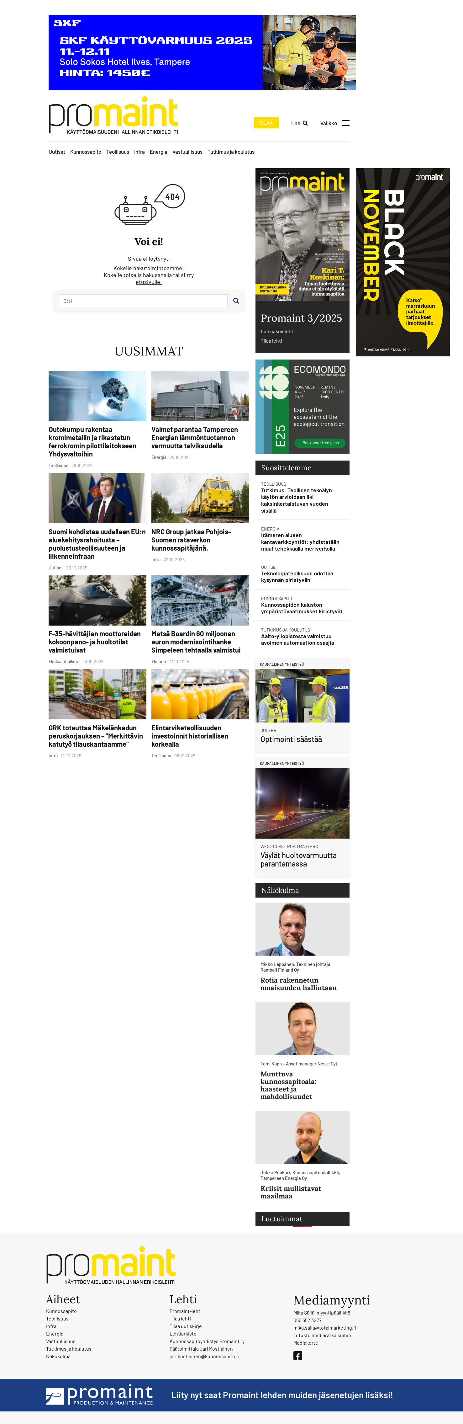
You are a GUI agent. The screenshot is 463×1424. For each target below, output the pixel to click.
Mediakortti (305, 1343)
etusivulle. (149, 281)
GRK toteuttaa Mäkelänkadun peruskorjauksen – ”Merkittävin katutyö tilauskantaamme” (96, 735)
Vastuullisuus (187, 151)
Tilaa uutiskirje (186, 1326)
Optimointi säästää (291, 739)
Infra (139, 151)
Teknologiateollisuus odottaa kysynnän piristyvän (297, 577)
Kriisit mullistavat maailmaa (290, 1192)
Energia (158, 151)
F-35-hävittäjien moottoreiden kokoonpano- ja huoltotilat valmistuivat (95, 641)
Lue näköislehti (278, 331)
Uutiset (57, 151)
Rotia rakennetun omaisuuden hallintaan (298, 984)
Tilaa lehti (271, 341)
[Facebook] (297, 1355)
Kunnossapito (85, 151)
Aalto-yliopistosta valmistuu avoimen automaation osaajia (297, 639)
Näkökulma (58, 1356)
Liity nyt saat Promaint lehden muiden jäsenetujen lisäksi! (282, 1394)
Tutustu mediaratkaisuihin (322, 1335)
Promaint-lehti (186, 1311)
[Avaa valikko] (335, 123)
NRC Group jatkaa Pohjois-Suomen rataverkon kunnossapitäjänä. (191, 539)
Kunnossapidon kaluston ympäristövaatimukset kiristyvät (302, 608)
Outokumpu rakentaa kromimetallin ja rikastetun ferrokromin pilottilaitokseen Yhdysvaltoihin (92, 441)
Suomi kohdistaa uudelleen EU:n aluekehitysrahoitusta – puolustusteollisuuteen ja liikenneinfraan (97, 543)
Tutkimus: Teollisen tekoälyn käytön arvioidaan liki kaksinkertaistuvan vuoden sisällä (296, 500)
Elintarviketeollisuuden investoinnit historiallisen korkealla (189, 735)
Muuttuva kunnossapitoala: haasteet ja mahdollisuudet (288, 1085)
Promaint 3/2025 (301, 318)
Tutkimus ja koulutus (231, 151)
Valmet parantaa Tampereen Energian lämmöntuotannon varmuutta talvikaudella (194, 437)
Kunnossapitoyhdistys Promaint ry (207, 1341)
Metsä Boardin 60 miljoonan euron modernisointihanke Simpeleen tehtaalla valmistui (196, 641)
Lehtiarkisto (183, 1333)
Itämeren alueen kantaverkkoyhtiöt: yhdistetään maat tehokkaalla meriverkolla (300, 541)
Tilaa (266, 123)
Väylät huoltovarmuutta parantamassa (298, 859)
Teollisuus (117, 151)
